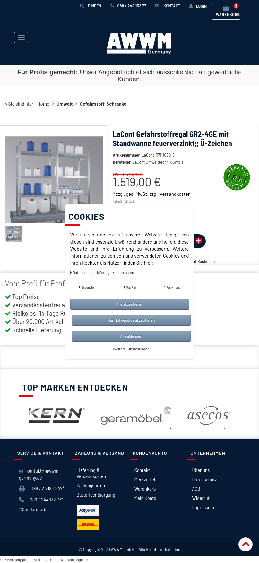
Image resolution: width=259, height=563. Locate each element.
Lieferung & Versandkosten (91, 473)
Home (43, 104)
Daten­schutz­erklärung (90, 272)
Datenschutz (204, 479)
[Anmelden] (198, 6)
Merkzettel (144, 479)
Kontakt (142, 470)
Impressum (203, 507)
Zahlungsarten (91, 485)
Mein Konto (145, 498)
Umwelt (64, 104)
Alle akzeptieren (129, 304)
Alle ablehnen (131, 336)
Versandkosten (175, 194)
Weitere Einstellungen (131, 348)
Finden (90, 5)
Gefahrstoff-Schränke (103, 104)
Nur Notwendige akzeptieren (131, 320)
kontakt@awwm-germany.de (39, 474)
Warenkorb (145, 488)
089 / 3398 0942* (42, 488)
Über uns (201, 470)
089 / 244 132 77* (41, 499)
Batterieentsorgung (96, 495)
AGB (196, 488)
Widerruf (201, 498)
